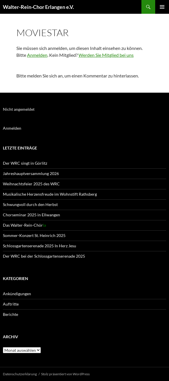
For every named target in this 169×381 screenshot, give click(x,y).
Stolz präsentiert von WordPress (65, 374)
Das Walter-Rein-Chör (24, 225)
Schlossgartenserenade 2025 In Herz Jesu (39, 245)
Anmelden (37, 55)
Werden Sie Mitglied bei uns (106, 55)
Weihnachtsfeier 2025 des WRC (31, 183)
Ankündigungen (17, 293)
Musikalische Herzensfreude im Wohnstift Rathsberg (50, 194)
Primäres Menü (162, 7)
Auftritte (11, 304)
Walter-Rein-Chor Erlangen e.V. (38, 7)
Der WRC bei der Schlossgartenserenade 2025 (44, 256)
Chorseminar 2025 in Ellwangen (31, 214)
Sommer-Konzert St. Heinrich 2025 (34, 235)
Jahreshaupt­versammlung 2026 (31, 173)
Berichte (10, 314)
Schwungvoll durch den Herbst (30, 204)
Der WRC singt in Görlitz (25, 163)
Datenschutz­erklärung (20, 374)
